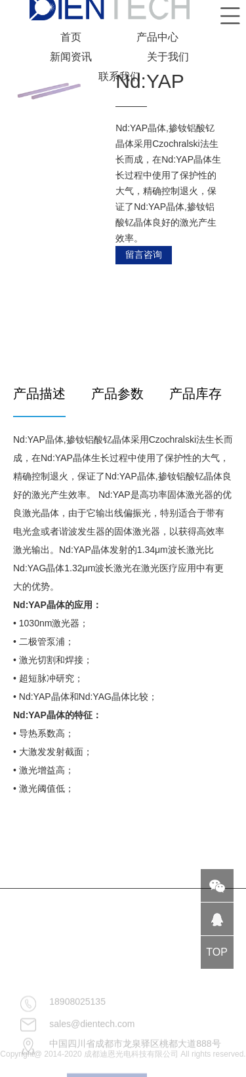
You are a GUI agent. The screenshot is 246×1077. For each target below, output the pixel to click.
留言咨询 (143, 254)
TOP (217, 952)
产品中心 (157, 37)
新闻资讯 (71, 56)
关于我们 (168, 56)
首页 (70, 37)
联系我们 (119, 76)
